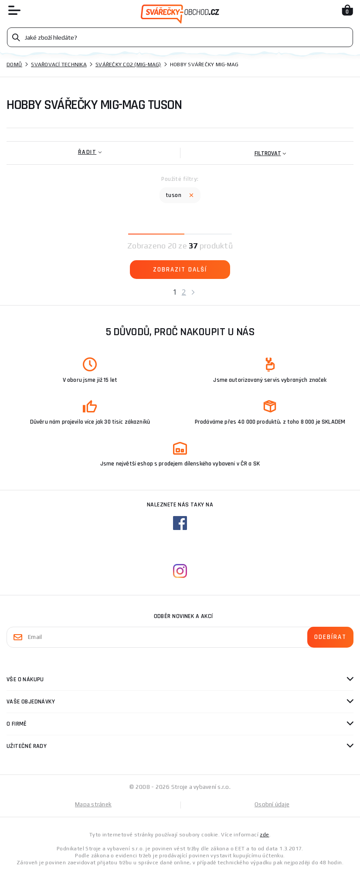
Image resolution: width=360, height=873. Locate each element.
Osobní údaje (272, 804)
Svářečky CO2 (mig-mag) (128, 64)
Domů (14, 64)
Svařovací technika (59, 64)
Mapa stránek (93, 804)
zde (264, 835)
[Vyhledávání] (180, 37)
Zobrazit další (180, 269)
